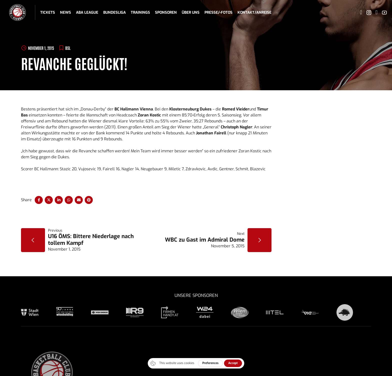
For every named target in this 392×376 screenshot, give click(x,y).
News (65, 12)
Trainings (140, 12)
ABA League (87, 12)
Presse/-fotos (218, 12)
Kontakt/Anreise (255, 12)
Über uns (191, 12)
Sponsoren (166, 12)
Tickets (47, 12)
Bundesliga (114, 12)
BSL (67, 47)
